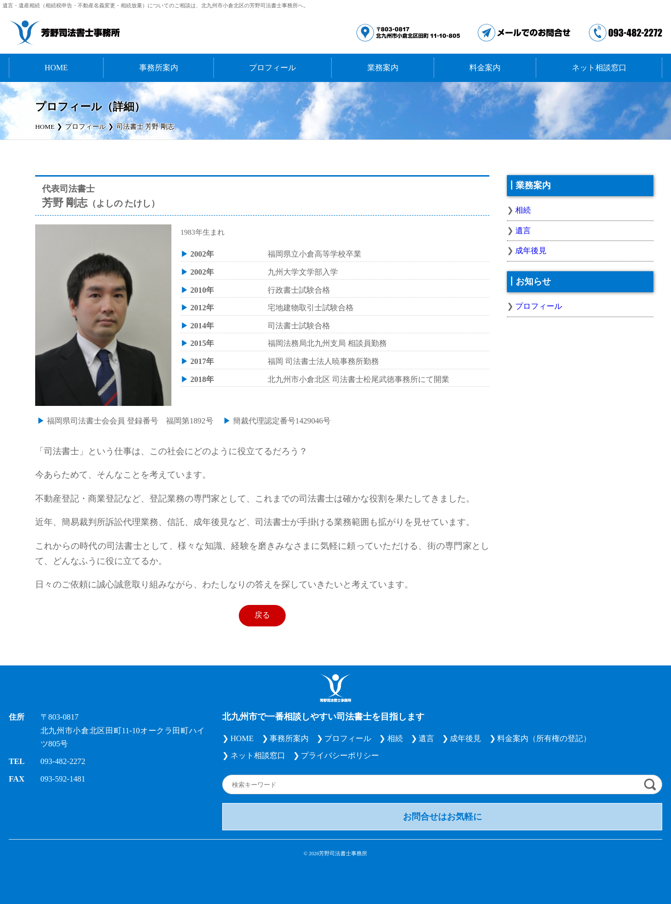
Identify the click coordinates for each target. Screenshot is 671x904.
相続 (523, 210)
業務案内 (382, 67)
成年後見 (530, 250)
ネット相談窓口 (599, 67)
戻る (262, 615)
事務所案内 (158, 67)
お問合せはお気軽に (442, 817)
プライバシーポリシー (340, 755)
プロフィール (272, 67)
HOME (56, 67)
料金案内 (485, 67)
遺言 (523, 230)
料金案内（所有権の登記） (544, 738)
